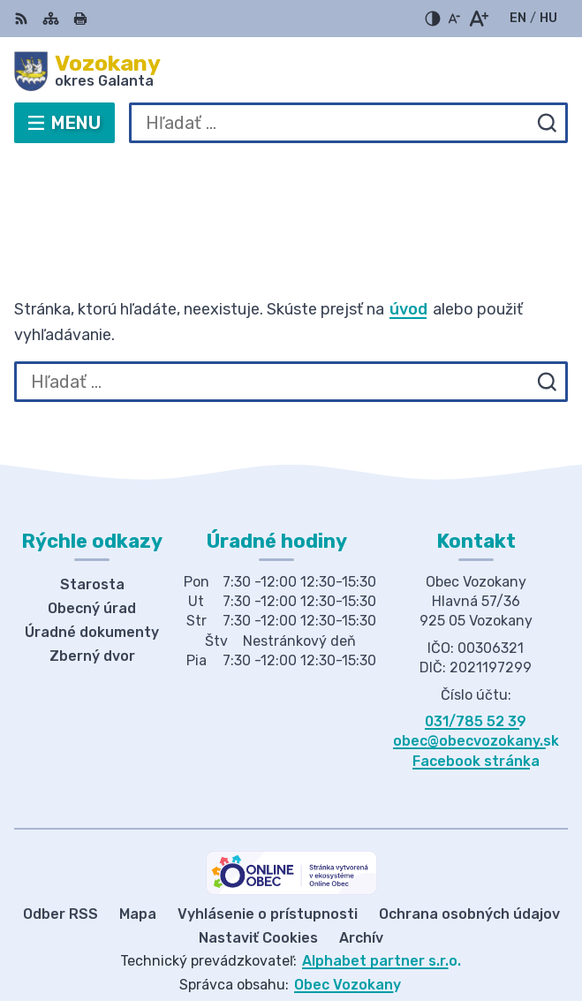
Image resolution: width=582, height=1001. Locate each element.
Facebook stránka (476, 706)
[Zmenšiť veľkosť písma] (454, 18)
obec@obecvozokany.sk (476, 687)
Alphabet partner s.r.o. (381, 907)
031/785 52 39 (475, 666)
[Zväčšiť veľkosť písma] (478, 18)
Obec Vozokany (347, 929)
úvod (408, 254)
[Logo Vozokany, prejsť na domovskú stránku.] (291, 71)
